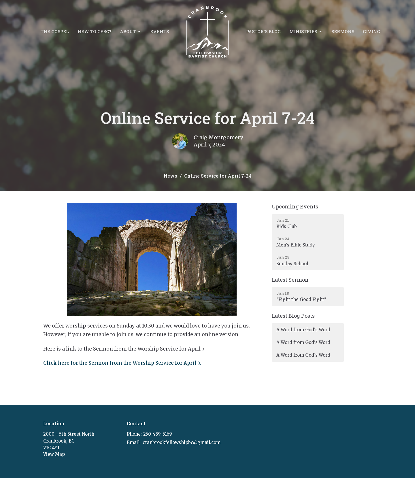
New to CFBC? (94, 31)
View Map (54, 454)
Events (159, 31)
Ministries (306, 32)
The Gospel (55, 31)
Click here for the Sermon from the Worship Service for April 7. (122, 363)
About (131, 32)
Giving (371, 31)
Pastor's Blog (263, 31)
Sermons (342, 31)
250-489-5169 (157, 434)
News (170, 176)
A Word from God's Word (303, 329)
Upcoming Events (295, 206)
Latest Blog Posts (293, 315)
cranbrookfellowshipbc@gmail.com (181, 442)
